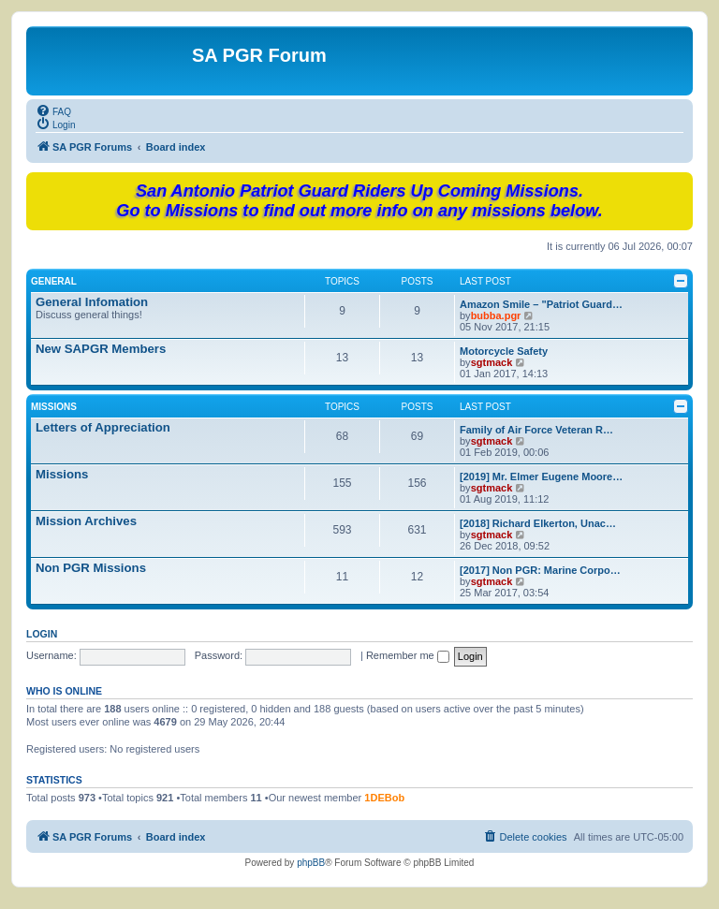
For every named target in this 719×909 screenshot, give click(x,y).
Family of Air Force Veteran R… (536, 429)
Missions (54, 407)
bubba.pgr (496, 315)
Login (41, 633)
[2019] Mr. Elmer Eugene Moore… (541, 476)
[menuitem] (53, 110)
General (54, 281)
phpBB (311, 863)
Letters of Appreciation (103, 427)
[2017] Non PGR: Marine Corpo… (540, 570)
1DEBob (384, 797)
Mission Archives (86, 521)
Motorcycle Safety (504, 351)
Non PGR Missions (91, 568)
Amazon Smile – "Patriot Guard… (541, 304)
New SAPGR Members (101, 349)
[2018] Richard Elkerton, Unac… (538, 523)
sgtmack (492, 362)
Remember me (407, 655)
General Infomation (92, 302)
